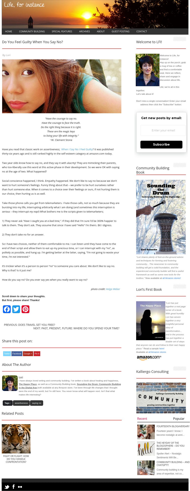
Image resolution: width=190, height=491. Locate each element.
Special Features (62, 31)
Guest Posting (120, 31)
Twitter (7, 354)
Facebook (16, 354)
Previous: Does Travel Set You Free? (29, 325)
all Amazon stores (157, 352)
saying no (36, 403)
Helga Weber (113, 289)
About (101, 31)
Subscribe (161, 144)
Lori (8, 55)
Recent (142, 418)
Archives (84, 31)
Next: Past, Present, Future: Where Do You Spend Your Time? (76, 328)
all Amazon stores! (172, 278)
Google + (28, 354)
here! (161, 348)
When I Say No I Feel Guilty (77, 149)
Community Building (32, 31)
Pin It (37, 354)
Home (8, 31)
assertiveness (21, 403)
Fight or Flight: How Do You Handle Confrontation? (16, 459)
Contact (141, 31)
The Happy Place (28, 384)
